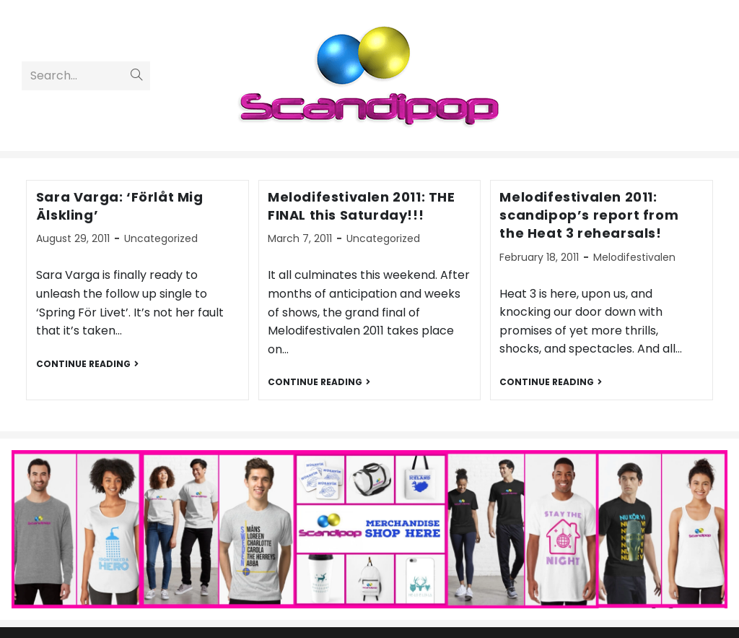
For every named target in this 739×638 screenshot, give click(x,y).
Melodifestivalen (634, 257)
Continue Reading (87, 365)
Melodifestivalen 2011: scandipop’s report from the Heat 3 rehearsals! (588, 215)
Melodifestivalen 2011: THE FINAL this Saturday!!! (361, 206)
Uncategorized (161, 238)
